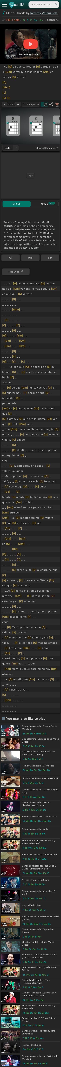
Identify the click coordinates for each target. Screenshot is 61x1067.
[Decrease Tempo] (4, 104)
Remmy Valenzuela (44, 13)
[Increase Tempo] (18, 104)
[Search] (56, 4)
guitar (8, 148)
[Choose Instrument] (15, 147)
